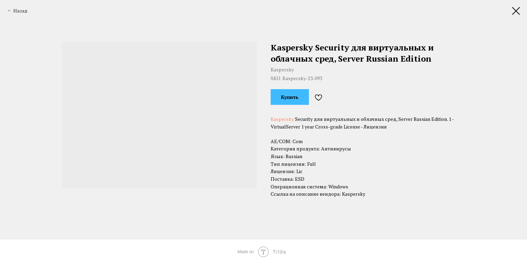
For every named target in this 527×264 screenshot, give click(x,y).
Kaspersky (282, 119)
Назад (20, 10)
